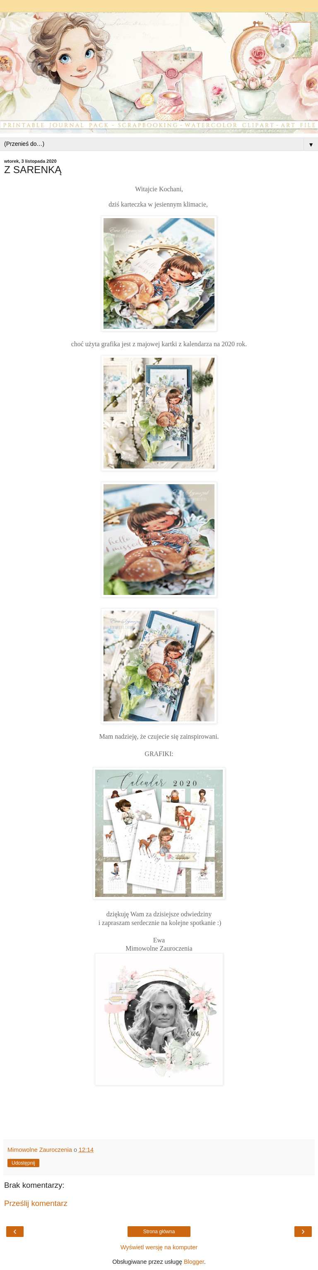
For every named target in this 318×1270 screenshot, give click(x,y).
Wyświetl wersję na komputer (159, 1247)
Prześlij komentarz (35, 1203)
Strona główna (159, 1231)
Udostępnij (23, 1163)
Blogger (194, 1261)
